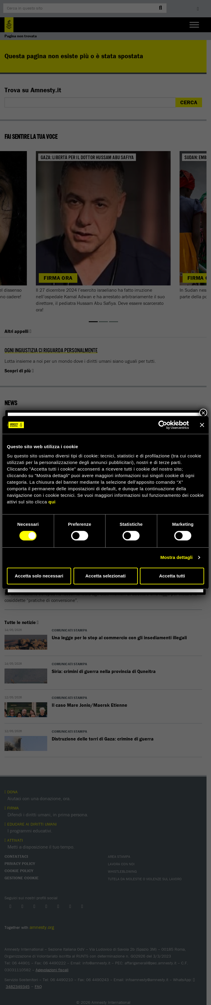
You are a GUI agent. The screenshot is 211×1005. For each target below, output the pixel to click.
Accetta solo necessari (39, 575)
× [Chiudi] (203, 413)
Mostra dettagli (176, 557)
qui (52, 501)
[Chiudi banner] (202, 425)
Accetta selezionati (105, 575)
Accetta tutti (172, 575)
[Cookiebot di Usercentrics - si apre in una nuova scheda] (163, 424)
